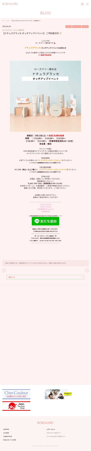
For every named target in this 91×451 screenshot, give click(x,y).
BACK (4, 270)
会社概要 (6, 433)
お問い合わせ (51, 429)
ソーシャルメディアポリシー (56, 436)
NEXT (87, 270)
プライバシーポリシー (54, 433)
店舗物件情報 (7, 436)
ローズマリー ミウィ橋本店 (13, 30)
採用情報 (6, 429)
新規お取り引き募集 (9, 440)
